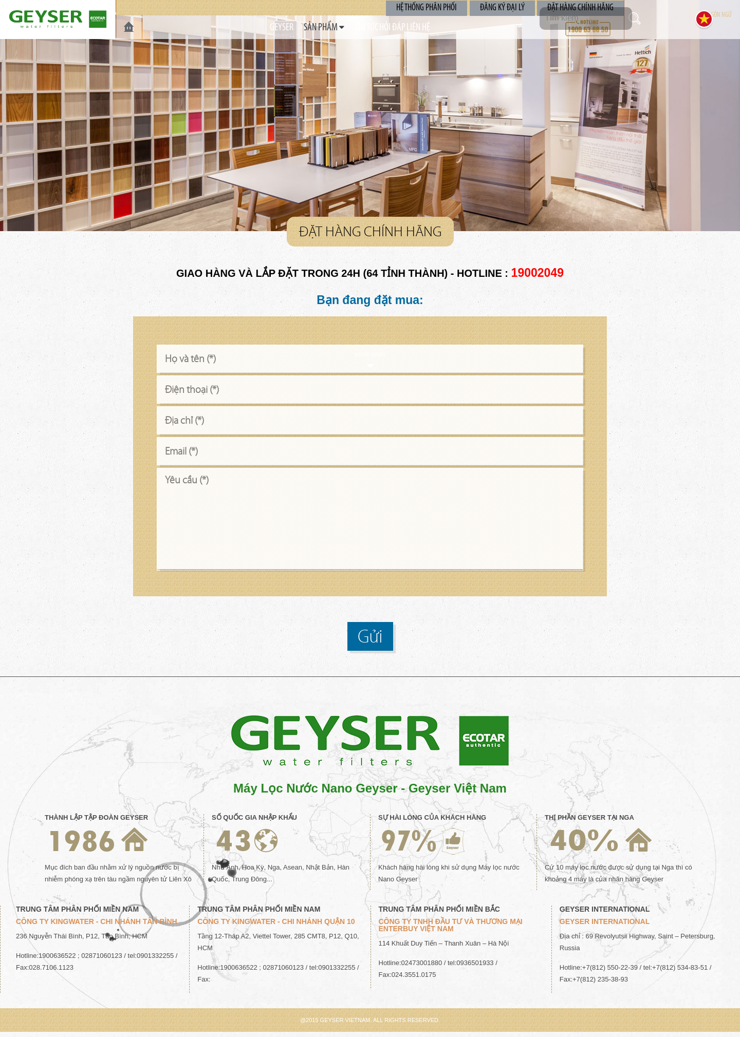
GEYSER (254, 28)
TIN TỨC (357, 28)
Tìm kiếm (645, 18)
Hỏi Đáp (401, 28)
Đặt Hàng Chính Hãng (581, 7)
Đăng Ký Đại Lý (505, 7)
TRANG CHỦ (129, 27)
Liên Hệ (446, 28)
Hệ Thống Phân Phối (431, 7)
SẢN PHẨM (303, 28)
